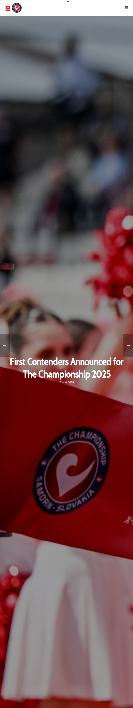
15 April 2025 (66, 382)
